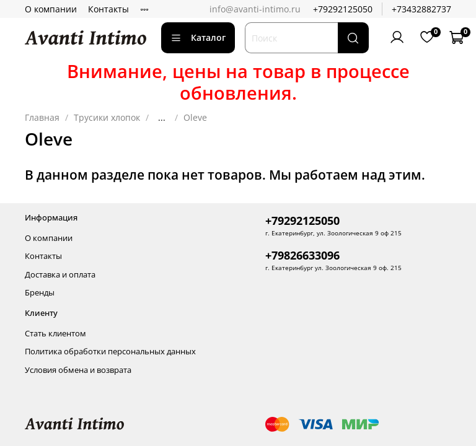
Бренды (40, 292)
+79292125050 (342, 9)
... (161, 118)
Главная (42, 117)
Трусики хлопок (107, 117)
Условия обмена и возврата (78, 370)
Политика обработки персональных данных (110, 351)
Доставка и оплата (60, 274)
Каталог (198, 37)
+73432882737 (421, 9)
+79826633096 (302, 255)
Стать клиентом (55, 333)
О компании (51, 9)
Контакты (108, 9)
